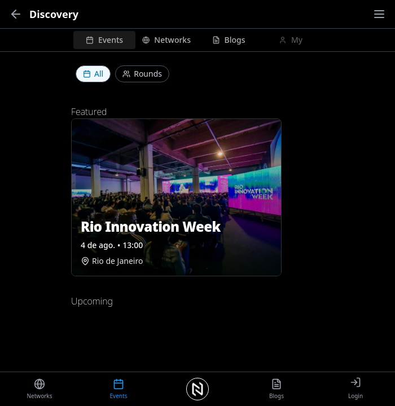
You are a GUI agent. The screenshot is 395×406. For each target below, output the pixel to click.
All (93, 73)
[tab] (104, 40)
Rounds (142, 73)
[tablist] (197, 40)
